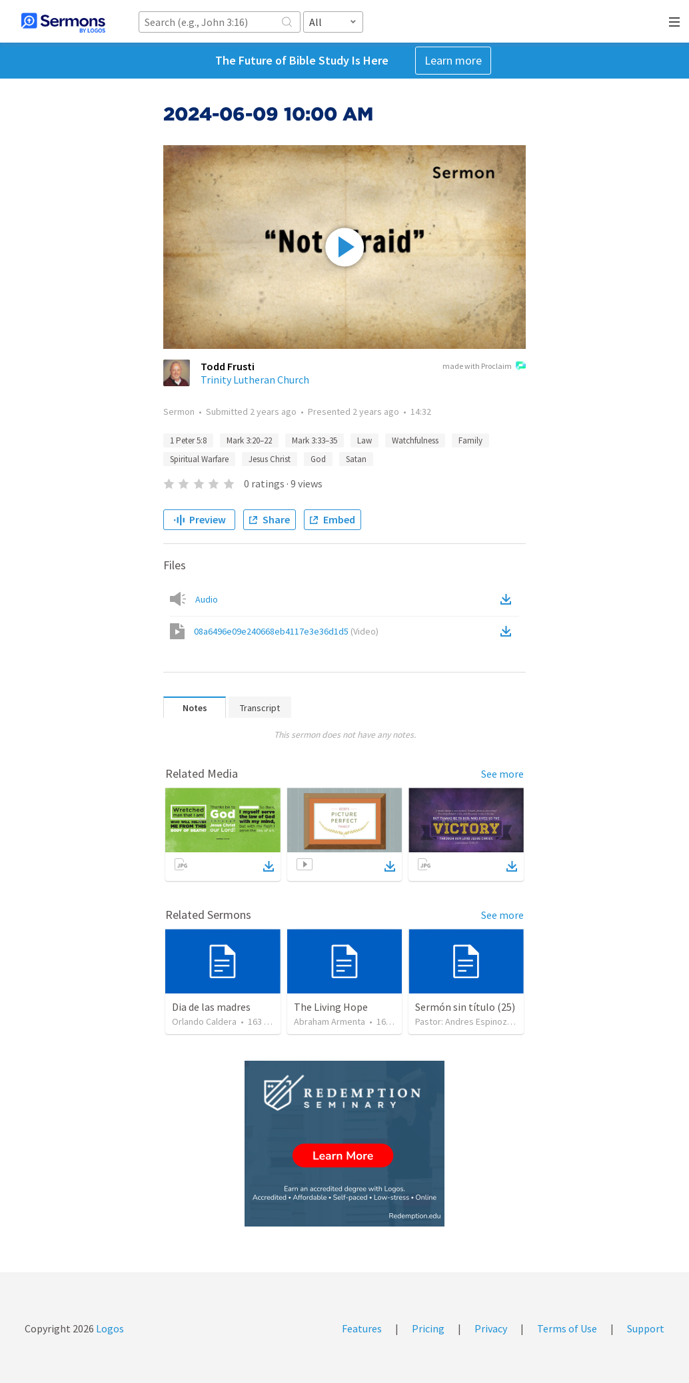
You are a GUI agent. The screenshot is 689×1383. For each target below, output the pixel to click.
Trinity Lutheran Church (255, 379)
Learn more (453, 60)
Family (470, 440)
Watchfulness (415, 440)
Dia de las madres (211, 1006)
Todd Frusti (228, 366)
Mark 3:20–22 (249, 440)
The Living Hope (331, 1006)
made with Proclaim (484, 367)
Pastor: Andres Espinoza (463, 1021)
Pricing (428, 1328)
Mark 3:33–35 (314, 440)
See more (502, 773)
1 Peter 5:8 (188, 440)
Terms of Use (567, 1328)
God (318, 459)
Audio (206, 599)
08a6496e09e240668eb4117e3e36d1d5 (286, 631)
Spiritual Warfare (199, 459)
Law (364, 440)
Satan (356, 459)
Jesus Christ (270, 459)
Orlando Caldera (204, 1021)
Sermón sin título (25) (465, 1006)
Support (645, 1328)
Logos (109, 1328)
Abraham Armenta (329, 1021)
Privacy (490, 1328)
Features (362, 1328)
